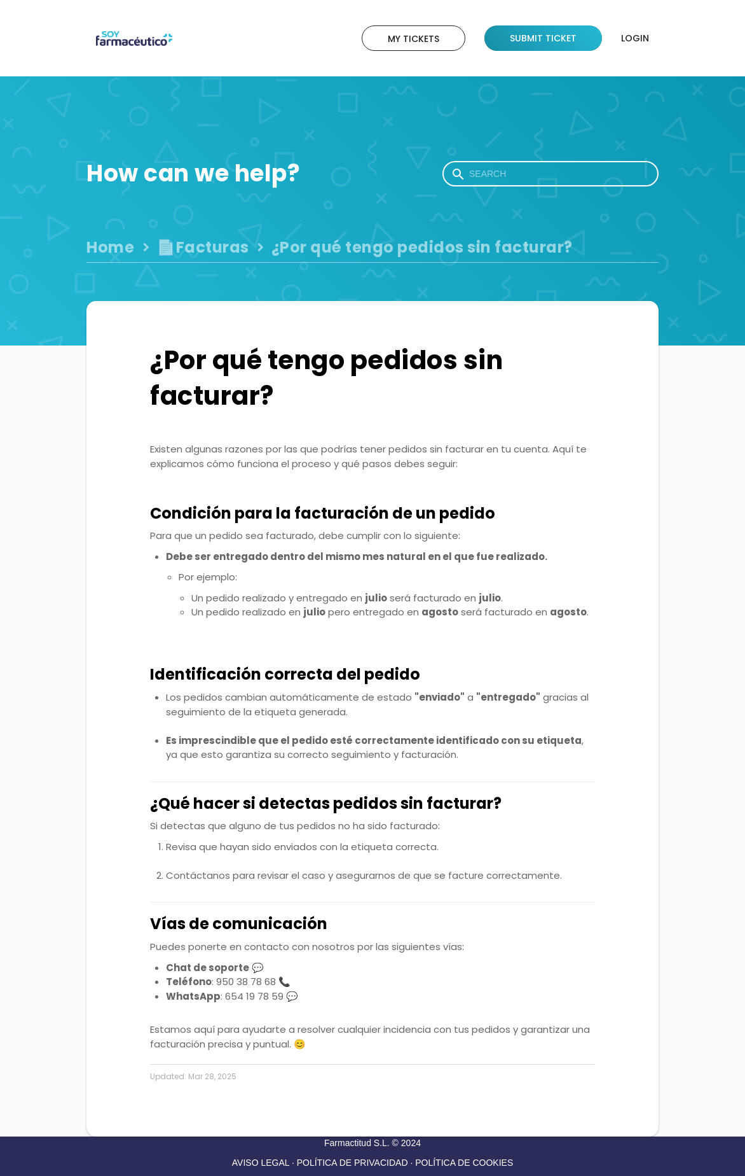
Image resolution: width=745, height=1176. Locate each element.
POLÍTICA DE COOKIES (464, 1163)
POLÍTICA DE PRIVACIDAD (352, 1163)
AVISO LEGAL (260, 1163)
